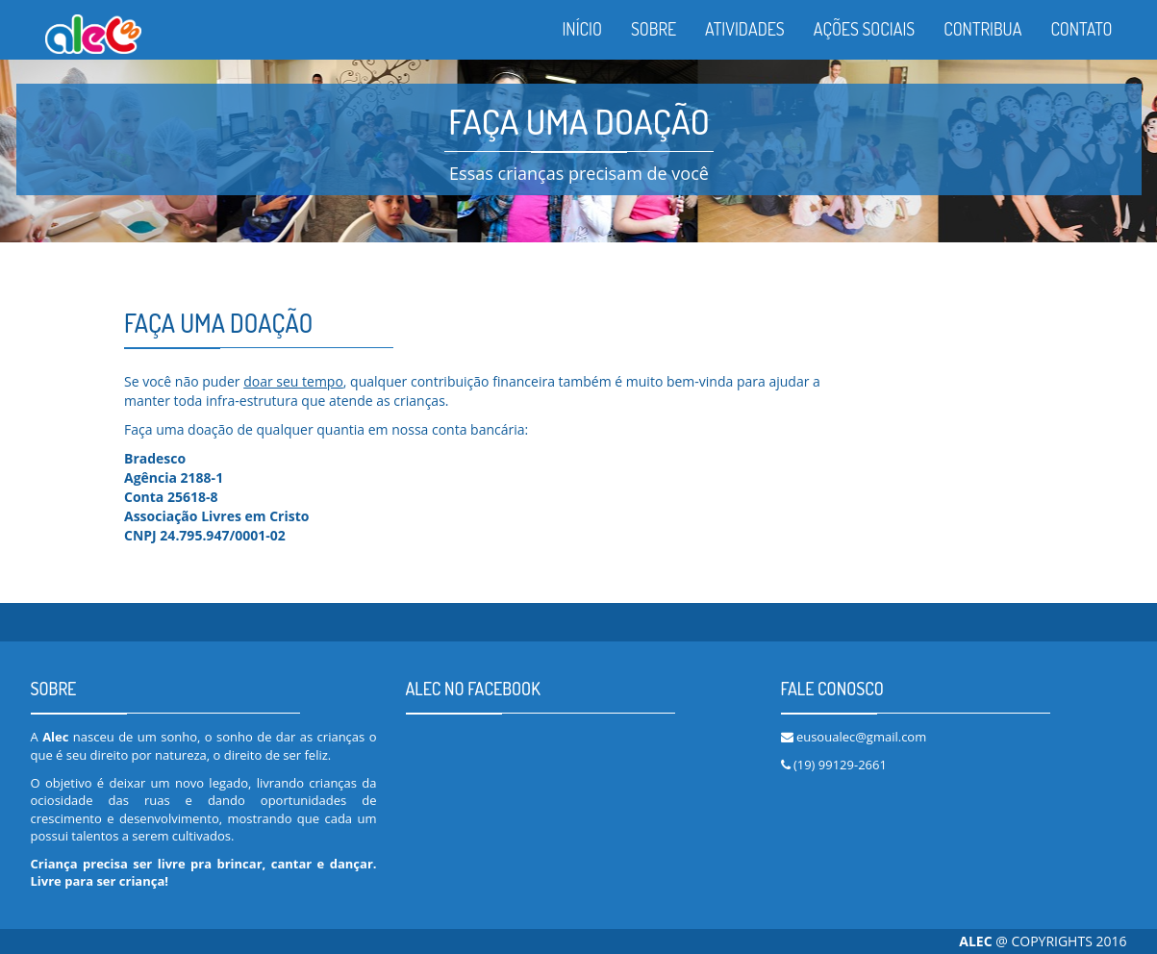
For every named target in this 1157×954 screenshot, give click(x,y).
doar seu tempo (293, 381)
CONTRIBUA (982, 28)
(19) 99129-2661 (840, 764)
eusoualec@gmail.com (861, 736)
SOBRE (653, 28)
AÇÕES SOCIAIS (864, 28)
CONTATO (1081, 28)
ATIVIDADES (745, 28)
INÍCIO (582, 28)
